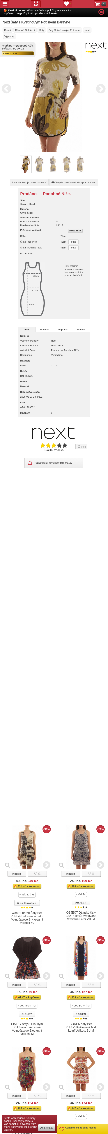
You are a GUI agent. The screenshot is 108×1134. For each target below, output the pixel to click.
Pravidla (44, 329)
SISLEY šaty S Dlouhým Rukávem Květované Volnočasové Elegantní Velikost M (27, 1028)
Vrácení (81, 329)
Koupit (16, 873)
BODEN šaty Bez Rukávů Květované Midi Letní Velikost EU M (80, 1027)
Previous (5, 88)
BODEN (81, 1014)
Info (26, 329)
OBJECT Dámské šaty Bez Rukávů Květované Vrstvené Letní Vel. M (81, 916)
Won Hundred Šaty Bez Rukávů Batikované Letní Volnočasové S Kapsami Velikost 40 (27, 917)
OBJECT (81, 902)
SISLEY (27, 1014)
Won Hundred (27, 903)
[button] (27, 894)
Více (81, 446)
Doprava (63, 329)
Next (100, 88)
